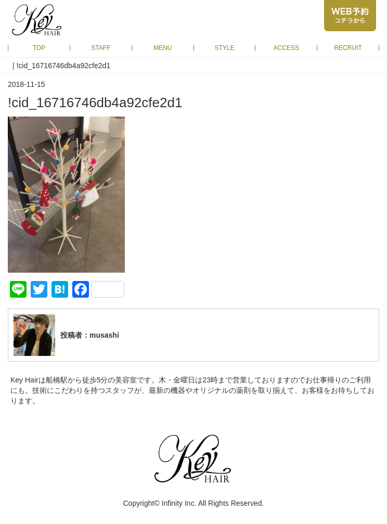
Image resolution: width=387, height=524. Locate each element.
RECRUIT (348, 48)
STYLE (225, 48)
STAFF (100, 48)
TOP (39, 48)
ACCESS (286, 48)
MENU (162, 48)
